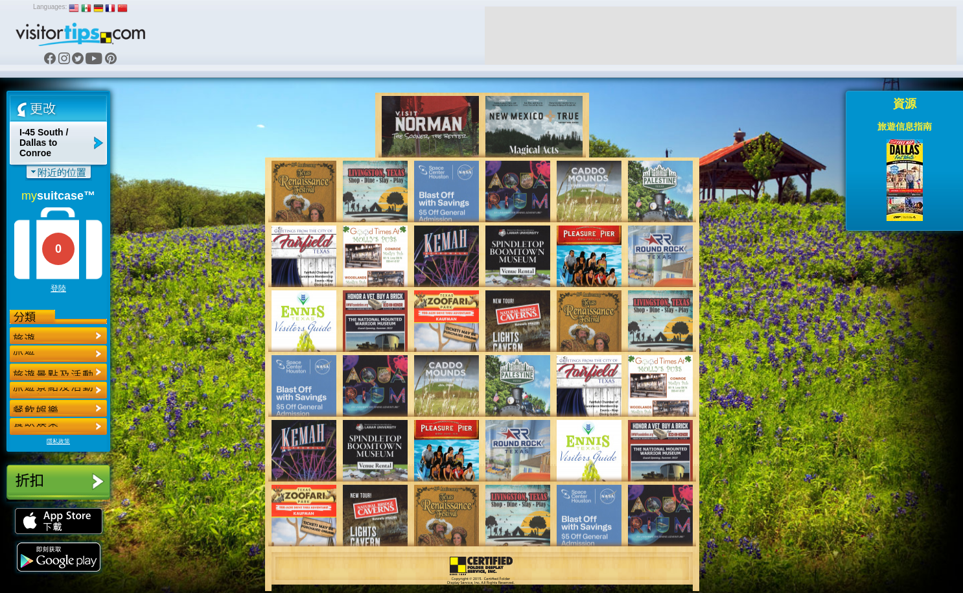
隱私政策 (58, 441)
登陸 (58, 288)
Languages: (50, 6)
